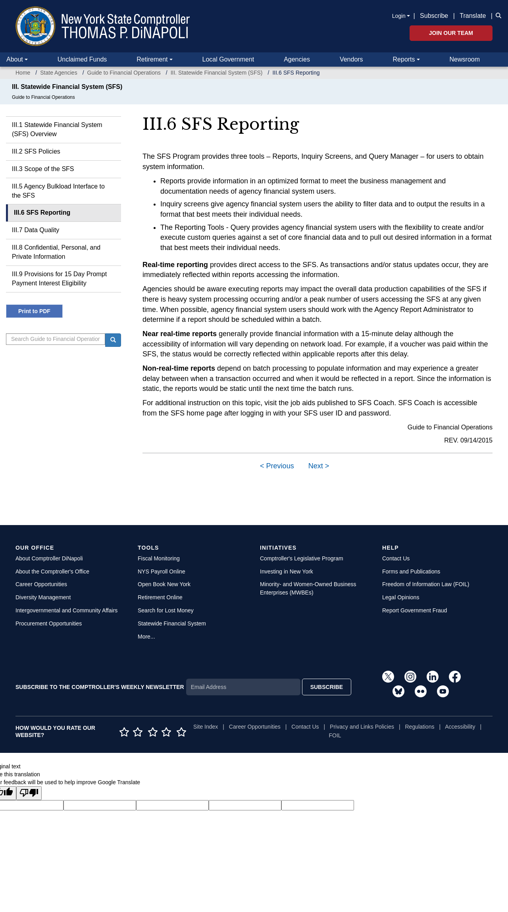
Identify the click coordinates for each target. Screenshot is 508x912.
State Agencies (58, 72)
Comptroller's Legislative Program (301, 558)
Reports (404, 59)
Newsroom (465, 59)
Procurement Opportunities (48, 623)
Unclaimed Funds (82, 59)
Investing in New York (286, 571)
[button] (497, 15)
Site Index (205, 726)
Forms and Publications (411, 571)
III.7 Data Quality (35, 230)
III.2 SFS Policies (36, 151)
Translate (473, 15)
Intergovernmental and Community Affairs (66, 610)
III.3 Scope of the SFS (43, 168)
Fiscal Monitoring (159, 558)
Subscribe (434, 15)
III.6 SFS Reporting (42, 212)
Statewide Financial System (172, 623)
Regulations (420, 726)
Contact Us (396, 558)
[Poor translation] (29, 793)
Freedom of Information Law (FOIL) (425, 584)
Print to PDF (34, 311)
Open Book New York (164, 584)
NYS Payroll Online (161, 571)
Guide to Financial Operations (124, 72)
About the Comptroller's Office (52, 571)
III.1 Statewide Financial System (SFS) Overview (57, 129)
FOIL (335, 735)
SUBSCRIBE (326, 687)
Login (399, 16)
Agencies (297, 59)
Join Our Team (451, 33)
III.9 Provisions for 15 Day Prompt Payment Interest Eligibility (59, 279)
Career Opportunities (41, 584)
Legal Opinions (400, 597)
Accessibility (460, 726)
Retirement (152, 59)
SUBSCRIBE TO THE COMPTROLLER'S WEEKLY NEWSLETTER (99, 687)
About (14, 59)
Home (22, 72)
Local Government (228, 59)
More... (146, 636)
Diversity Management (43, 597)
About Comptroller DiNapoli (49, 558)
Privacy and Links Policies (362, 726)
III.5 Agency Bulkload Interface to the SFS (58, 191)
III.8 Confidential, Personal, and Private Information (56, 252)
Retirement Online (160, 597)
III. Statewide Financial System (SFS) (217, 72)
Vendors (351, 59)
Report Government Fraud (414, 610)
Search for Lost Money (166, 610)
